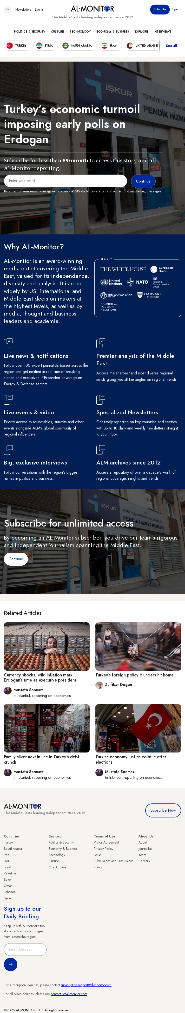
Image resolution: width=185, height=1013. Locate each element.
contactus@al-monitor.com (69, 994)
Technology (80, 31)
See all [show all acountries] (171, 45)
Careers (144, 860)
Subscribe (160, 9)
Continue (16, 559)
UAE (7, 860)
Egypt (7, 879)
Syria (7, 898)
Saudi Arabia (13, 848)
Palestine (10, 873)
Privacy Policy (103, 848)
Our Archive (57, 867)
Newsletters (23, 9)
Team (142, 854)
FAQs (97, 854)
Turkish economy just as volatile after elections (130, 759)
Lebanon (10, 891)
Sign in (176, 9)
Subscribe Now (163, 810)
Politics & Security (29, 31)
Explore (141, 31)
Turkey (8, 842)
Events (39, 9)
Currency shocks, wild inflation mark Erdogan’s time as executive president (40, 677)
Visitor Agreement (106, 842)
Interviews (162, 31)
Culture (57, 31)
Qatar (8, 885)
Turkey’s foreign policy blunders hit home (134, 675)
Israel (7, 867)
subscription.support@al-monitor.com (86, 985)
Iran (6, 854)
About (143, 842)
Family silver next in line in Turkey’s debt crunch (41, 759)
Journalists (145, 848)
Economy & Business (112, 31)
